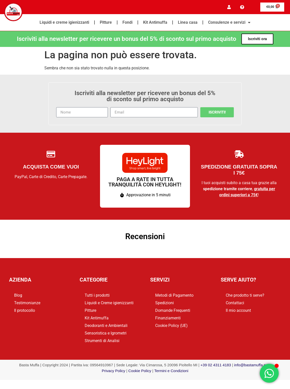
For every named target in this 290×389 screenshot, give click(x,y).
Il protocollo (24, 311)
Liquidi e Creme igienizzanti (109, 303)
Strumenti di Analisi (102, 341)
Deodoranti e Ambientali (106, 326)
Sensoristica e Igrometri (105, 334)
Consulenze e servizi (229, 23)
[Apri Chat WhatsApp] (269, 373)
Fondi (127, 23)
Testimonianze (27, 303)
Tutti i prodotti (97, 296)
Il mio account (238, 311)
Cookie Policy (139, 371)
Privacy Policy (113, 371)
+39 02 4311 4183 (216, 366)
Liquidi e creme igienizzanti (64, 23)
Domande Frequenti (172, 311)
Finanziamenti (168, 319)
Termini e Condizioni (171, 371)
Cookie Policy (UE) (171, 326)
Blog (18, 296)
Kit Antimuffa (155, 23)
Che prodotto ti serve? (245, 296)
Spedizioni (164, 303)
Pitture (106, 23)
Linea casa (188, 23)
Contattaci (235, 303)
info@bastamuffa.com (252, 366)
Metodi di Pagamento (174, 296)
